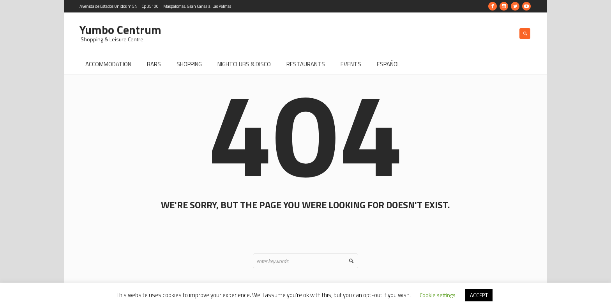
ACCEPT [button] (479, 295)
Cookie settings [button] (438, 295)
